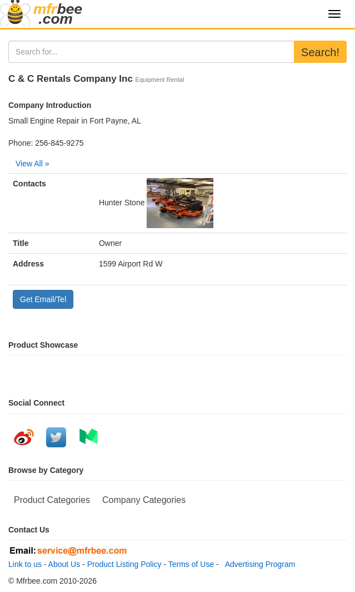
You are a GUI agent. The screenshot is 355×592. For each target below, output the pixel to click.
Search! (320, 52)
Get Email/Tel (43, 299)
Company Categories (144, 500)
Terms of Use (191, 564)
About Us (64, 564)
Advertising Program (258, 564)
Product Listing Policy (124, 564)
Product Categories (52, 500)
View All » (32, 163)
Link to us (25, 564)
